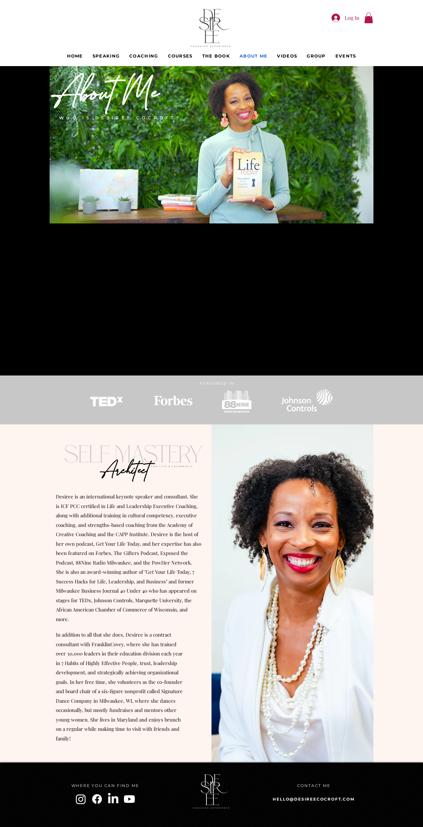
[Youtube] (129, 799)
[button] (368, 18)
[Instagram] (80, 799)
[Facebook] (97, 799)
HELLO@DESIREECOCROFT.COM (313, 799)
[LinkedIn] (113, 799)
